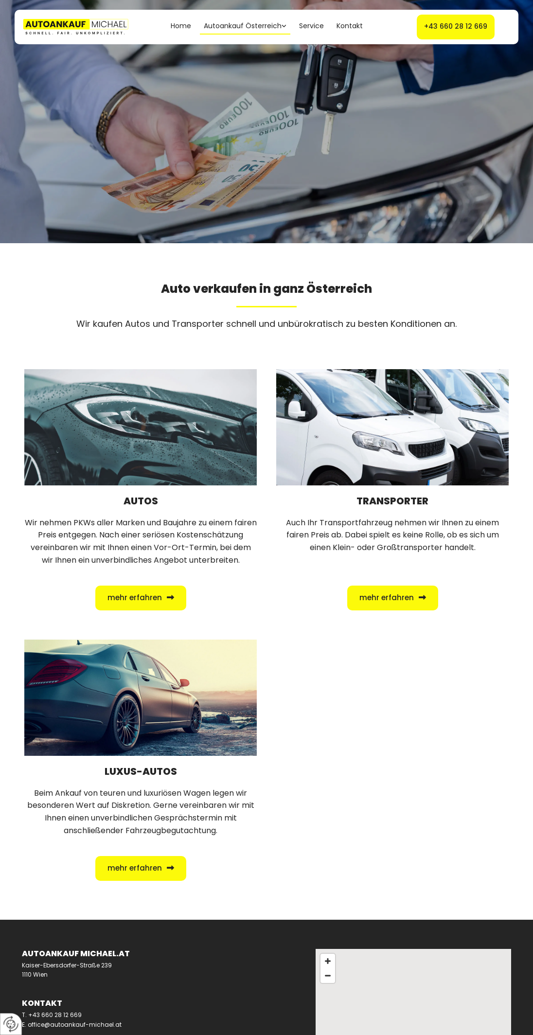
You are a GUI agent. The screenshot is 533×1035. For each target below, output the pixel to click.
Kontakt (350, 26)
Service (311, 26)
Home (181, 26)
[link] (245, 27)
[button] (456, 27)
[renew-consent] (11, 1024)
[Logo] (77, 27)
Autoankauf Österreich (243, 26)
